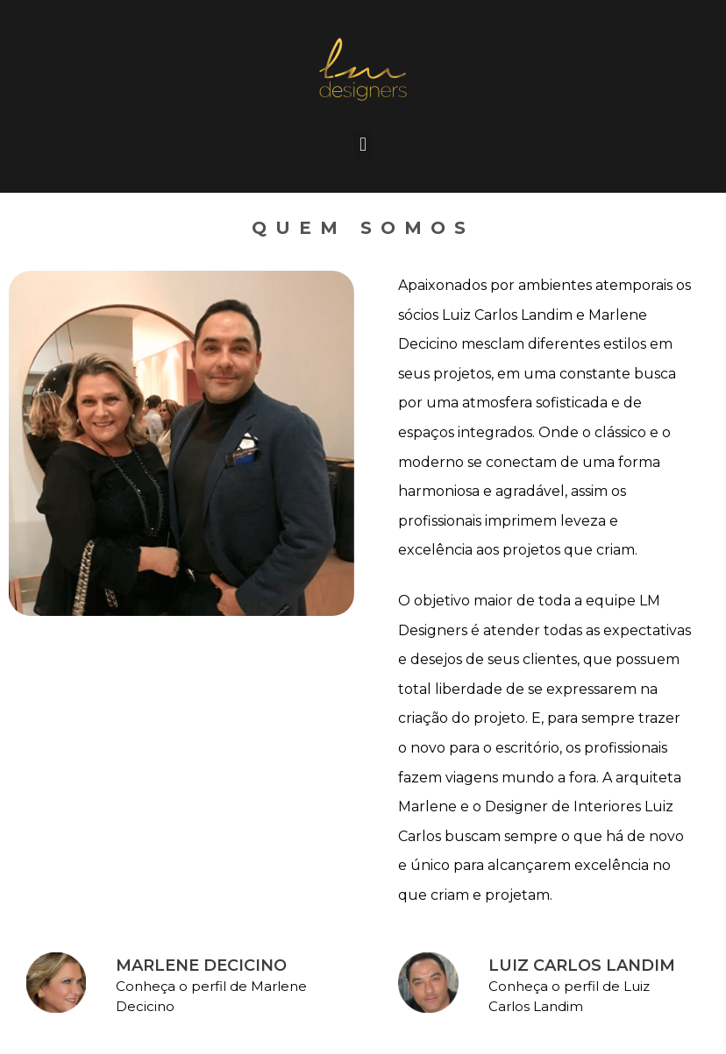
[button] (362, 145)
